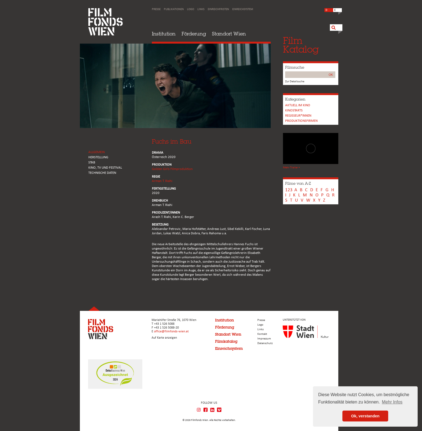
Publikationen (174, 9)
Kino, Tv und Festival (105, 167)
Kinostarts (294, 110)
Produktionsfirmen (301, 121)
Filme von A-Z (298, 183)
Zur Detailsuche (294, 81)
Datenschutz (265, 343)
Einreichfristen (218, 9)
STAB (91, 162)
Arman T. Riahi (162, 181)
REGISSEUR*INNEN (298, 115)
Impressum (264, 338)
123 (289, 190)
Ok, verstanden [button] (365, 416)
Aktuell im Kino (297, 105)
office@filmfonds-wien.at (171, 331)
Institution (164, 34)
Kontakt (262, 334)
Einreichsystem (242, 9)
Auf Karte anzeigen (164, 337)
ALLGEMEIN (96, 152)
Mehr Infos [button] (392, 402)
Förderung (194, 34)
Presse (156, 9)
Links (200, 9)
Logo (190, 9)
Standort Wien (229, 34)
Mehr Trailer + (291, 167)
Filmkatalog (226, 341)
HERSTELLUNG (98, 157)
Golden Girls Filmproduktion (172, 169)
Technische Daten (102, 173)
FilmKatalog (301, 45)
